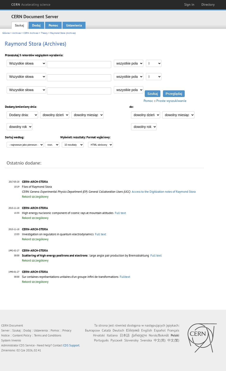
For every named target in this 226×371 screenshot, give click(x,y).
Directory (208, 4)
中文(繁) (173, 340)
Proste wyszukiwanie (171, 101)
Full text (120, 213)
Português (101, 340)
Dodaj (36, 25)
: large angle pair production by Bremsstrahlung (85, 255)
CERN (31, 4)
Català (106, 330)
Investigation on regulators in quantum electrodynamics (58, 234)
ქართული (139, 335)
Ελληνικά (132, 330)
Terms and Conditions (47, 335)
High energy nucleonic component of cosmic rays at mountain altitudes (67, 213)
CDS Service (27, 345)
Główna (6, 33)
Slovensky (131, 340)
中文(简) (160, 340)
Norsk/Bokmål (159, 335)
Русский (116, 340)
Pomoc (53, 25)
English (146, 330)
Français (173, 330)
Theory (44, 33)
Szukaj (19, 25)
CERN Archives (30, 33)
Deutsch (118, 330)
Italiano (112, 335)
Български (92, 330)
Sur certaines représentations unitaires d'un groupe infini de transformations (70, 277)
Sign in (189, 4)
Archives (16, 33)
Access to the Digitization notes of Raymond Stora (164, 192)
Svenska (146, 340)
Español (160, 330)
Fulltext (125, 277)
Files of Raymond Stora (37, 187)
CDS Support (71, 345)
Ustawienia (74, 25)
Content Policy (22, 335)
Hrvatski (99, 335)
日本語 (125, 335)
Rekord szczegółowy (35, 197)
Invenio (16, 340)
